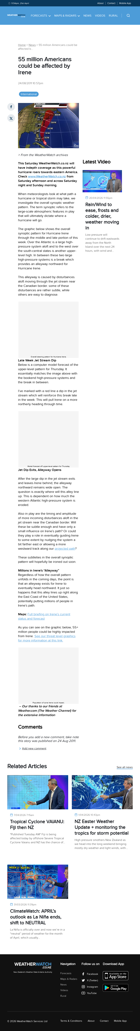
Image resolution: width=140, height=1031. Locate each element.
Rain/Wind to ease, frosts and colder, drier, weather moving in (102, 216)
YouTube (89, 993)
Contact (111, 3)
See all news (125, 767)
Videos (100, 15)
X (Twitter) (89, 980)
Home (22, 45)
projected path (65, 549)
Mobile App (125, 3)
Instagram (89, 986)
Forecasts (41, 15)
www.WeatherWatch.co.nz (47, 176)
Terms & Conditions (71, 1020)
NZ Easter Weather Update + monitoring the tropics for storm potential (102, 827)
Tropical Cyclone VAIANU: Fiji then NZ (37, 824)
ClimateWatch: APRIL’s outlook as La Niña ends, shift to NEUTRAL (35, 917)
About (100, 3)
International (29, 94)
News (87, 15)
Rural (113, 15)
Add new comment (32, 748)
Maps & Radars (67, 15)
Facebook (89, 974)
